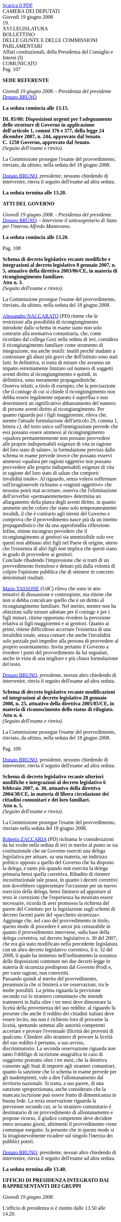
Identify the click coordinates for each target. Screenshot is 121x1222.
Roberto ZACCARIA (24, 839)
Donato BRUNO (19, 97)
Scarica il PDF (18, 5)
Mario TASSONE (21, 588)
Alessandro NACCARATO (30, 316)
